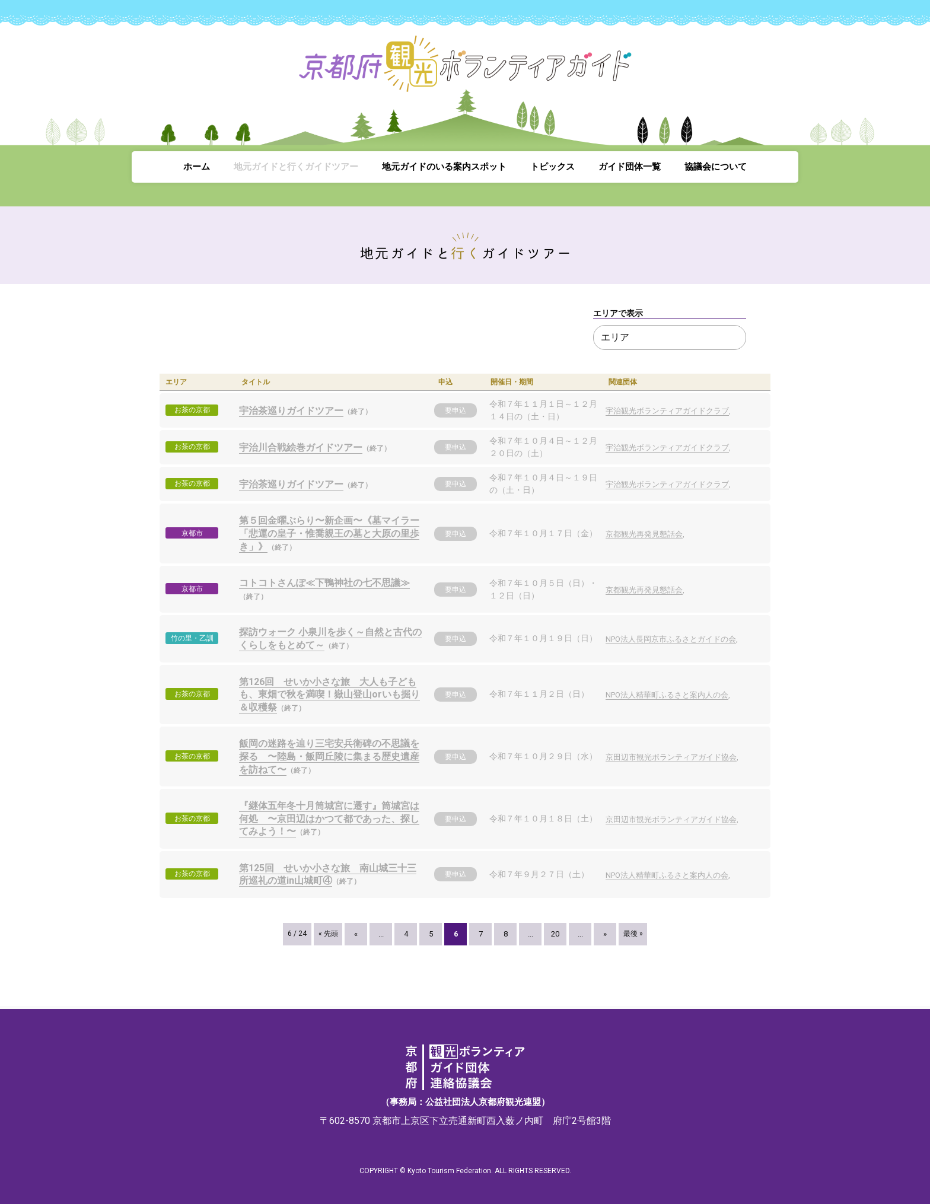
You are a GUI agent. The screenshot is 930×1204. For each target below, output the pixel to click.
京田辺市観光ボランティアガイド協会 (671, 757)
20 (555, 933)
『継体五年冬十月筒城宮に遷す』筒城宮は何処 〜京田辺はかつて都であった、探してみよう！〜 (329, 818)
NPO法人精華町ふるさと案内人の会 (667, 694)
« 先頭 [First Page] (328, 933)
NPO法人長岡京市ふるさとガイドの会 (671, 639)
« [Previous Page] (356, 933)
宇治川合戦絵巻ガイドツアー (300, 447)
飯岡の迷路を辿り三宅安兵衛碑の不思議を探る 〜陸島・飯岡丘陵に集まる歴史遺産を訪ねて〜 (329, 756)
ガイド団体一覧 (629, 166)
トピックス (552, 166)
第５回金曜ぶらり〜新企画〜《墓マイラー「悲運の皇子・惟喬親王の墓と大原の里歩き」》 (329, 533)
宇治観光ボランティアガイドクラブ (667, 410)
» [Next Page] (605, 933)
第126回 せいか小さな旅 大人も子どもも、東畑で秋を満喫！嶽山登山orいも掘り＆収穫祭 (329, 694)
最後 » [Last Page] (633, 933)
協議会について (715, 166)
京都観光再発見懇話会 (644, 534)
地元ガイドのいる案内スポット (444, 166)
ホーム (196, 166)
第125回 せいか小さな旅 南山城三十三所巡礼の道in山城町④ (327, 874)
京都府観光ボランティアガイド (465, 71)
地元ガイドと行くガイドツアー (296, 166)
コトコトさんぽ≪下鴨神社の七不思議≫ (324, 582)
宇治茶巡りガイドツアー (291, 410)
